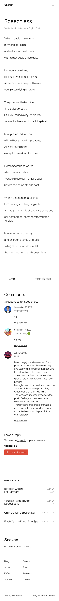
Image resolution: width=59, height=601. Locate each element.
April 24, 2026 (51, 490)
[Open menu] (53, 5)
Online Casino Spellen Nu (19, 512)
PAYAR (11, 278)
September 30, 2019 (23, 307)
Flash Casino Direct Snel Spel (21, 521)
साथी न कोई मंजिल (43, 278)
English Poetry (35, 28)
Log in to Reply (20, 322)
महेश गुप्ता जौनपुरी (21, 310)
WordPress (50, 595)
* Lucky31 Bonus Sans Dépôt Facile (17, 502)
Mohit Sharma (20, 28)
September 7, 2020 (22, 329)
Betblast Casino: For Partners (14, 490)
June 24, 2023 (20, 352)
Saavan (8, 5)
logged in (21, 440)
